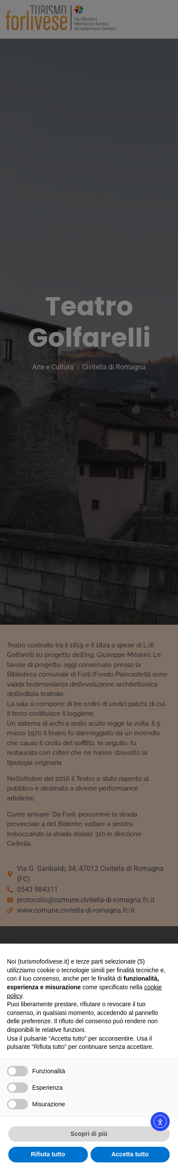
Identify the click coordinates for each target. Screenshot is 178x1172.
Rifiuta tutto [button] (48, 1154)
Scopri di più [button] (89, 1133)
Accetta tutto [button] (130, 1154)
